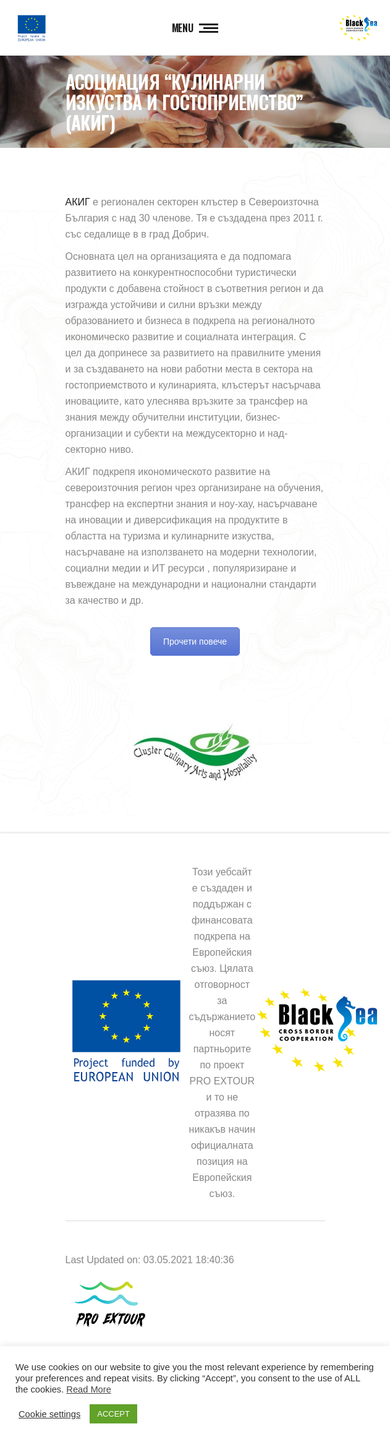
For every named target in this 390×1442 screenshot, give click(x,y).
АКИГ (78, 202)
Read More (88, 1389)
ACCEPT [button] (113, 1413)
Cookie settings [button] (49, 1414)
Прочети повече (195, 641)
